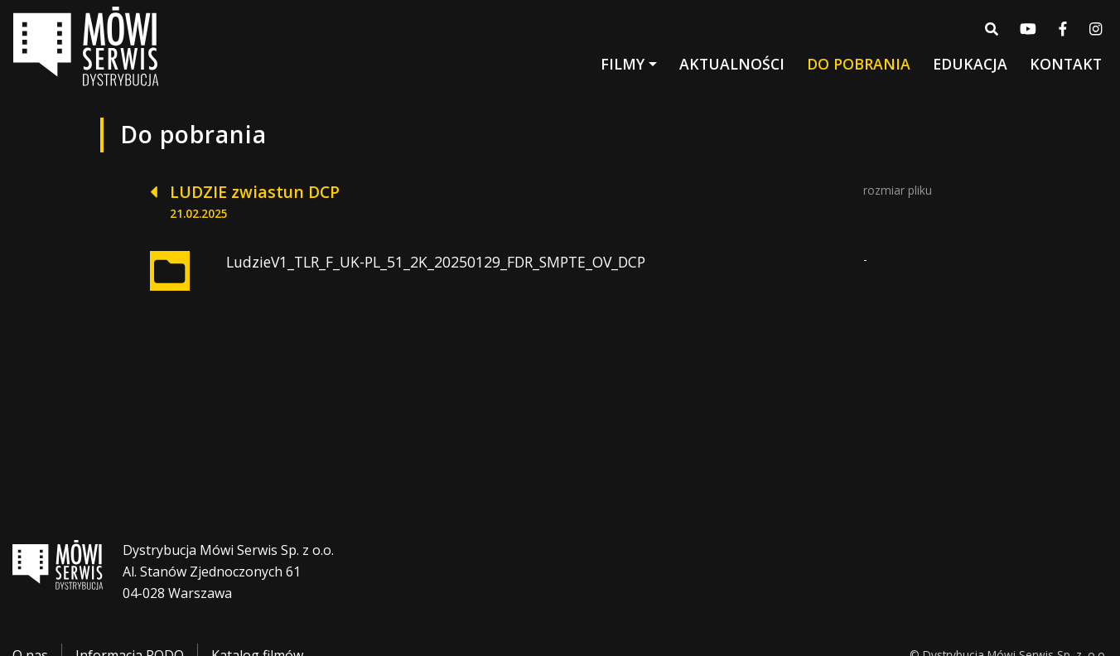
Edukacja (970, 64)
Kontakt (1066, 64)
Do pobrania (858, 64)
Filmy (622, 64)
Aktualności (731, 64)
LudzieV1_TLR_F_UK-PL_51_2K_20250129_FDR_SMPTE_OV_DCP (435, 262)
